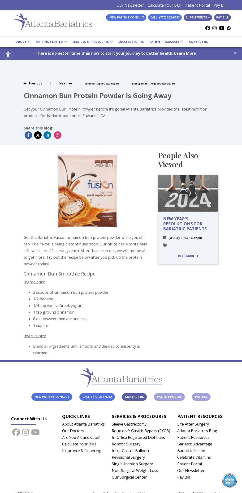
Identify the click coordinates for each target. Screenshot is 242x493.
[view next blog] (65, 83)
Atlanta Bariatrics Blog (197, 430)
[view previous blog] (33, 83)
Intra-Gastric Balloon (130, 450)
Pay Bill (220, 5)
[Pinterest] (229, 28)
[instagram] (214, 28)
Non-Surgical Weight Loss (135, 470)
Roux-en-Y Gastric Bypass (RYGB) (141, 430)
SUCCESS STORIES (131, 42)
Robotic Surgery (126, 444)
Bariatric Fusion (191, 450)
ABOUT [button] (23, 42)
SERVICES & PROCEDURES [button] (93, 42)
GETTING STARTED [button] (51, 42)
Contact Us (134, 397)
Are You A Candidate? (81, 437)
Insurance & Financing (81, 450)
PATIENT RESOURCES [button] (166, 42)
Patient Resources (193, 437)
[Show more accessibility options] (8, 55)
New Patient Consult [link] (126, 17)
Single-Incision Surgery (132, 463)
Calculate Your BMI (165, 5)
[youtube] (222, 28)
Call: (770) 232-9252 (165, 17)
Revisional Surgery (128, 457)
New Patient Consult (52, 397)
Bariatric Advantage (194, 444)
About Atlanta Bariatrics (83, 424)
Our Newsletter (130, 5)
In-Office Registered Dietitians (138, 437)
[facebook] (207, 28)
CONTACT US (198, 42)
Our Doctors (73, 430)
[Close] (235, 52)
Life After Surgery (193, 424)
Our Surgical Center (129, 477)
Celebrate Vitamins (194, 457)
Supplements (198, 17)
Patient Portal (197, 5)
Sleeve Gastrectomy (129, 424)
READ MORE (188, 256)
